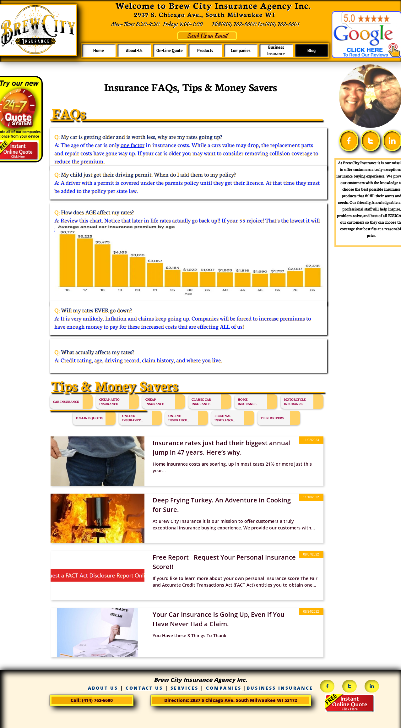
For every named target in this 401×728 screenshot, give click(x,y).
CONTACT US (144, 688)
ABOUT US (103, 688)
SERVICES (184, 688)
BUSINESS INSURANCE (280, 688)
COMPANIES (223, 688)
